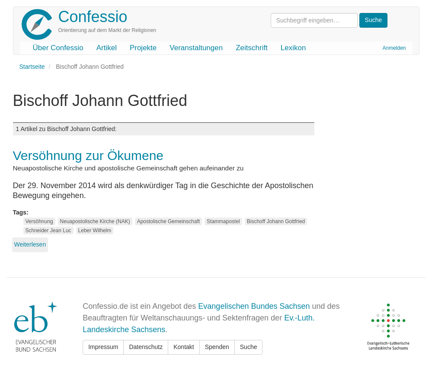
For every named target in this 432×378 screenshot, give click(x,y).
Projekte (143, 48)
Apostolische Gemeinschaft (168, 221)
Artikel (106, 48)
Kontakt (183, 346)
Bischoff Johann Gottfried (276, 221)
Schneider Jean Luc (48, 230)
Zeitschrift (252, 48)
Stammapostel (223, 221)
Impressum (103, 346)
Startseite (32, 66)
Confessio (93, 17)
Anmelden (394, 48)
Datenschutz (146, 346)
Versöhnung (39, 221)
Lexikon (293, 48)
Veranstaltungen (196, 48)
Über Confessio (58, 48)
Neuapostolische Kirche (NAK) (95, 221)
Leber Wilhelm (95, 230)
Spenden (217, 346)
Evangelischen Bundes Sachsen (254, 306)
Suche (248, 346)
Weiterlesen (30, 244)
